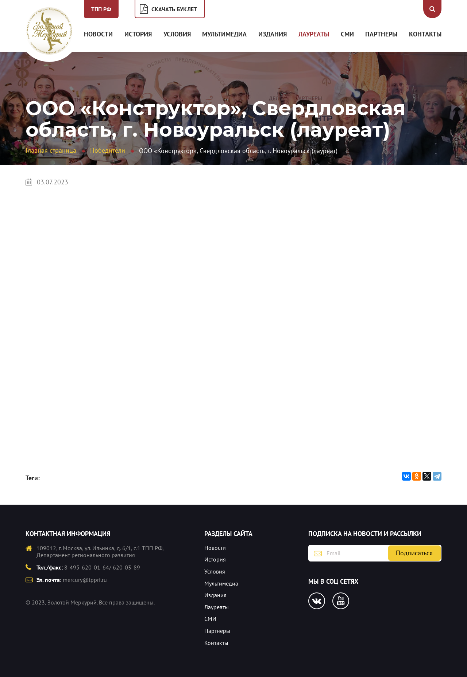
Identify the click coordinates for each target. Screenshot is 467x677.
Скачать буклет (174, 9)
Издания (272, 34)
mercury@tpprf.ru (85, 579)
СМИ (347, 34)
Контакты (425, 34)
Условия (177, 34)
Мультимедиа (224, 34)
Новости (98, 34)
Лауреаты (313, 34)
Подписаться (414, 553)
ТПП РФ (101, 9)
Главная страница (51, 150)
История (138, 34)
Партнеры (381, 34)
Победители (107, 150)
